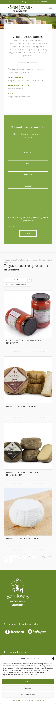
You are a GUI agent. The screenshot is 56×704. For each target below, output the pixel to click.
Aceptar (28, 681)
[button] (52, 658)
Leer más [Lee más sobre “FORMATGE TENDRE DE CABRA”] (16, 549)
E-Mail (28, 163)
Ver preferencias (28, 695)
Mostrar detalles (38, 351)
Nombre (28, 152)
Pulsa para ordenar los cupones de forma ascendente (30, 280)
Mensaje (27, 186)
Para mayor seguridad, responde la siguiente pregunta (28, 219)
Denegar (28, 688)
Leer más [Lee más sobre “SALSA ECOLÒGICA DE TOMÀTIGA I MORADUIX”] (16, 351)
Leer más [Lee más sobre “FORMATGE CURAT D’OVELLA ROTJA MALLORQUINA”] (16, 483)
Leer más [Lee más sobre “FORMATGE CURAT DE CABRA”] (16, 417)
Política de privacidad (20, 701)
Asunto (28, 174)
